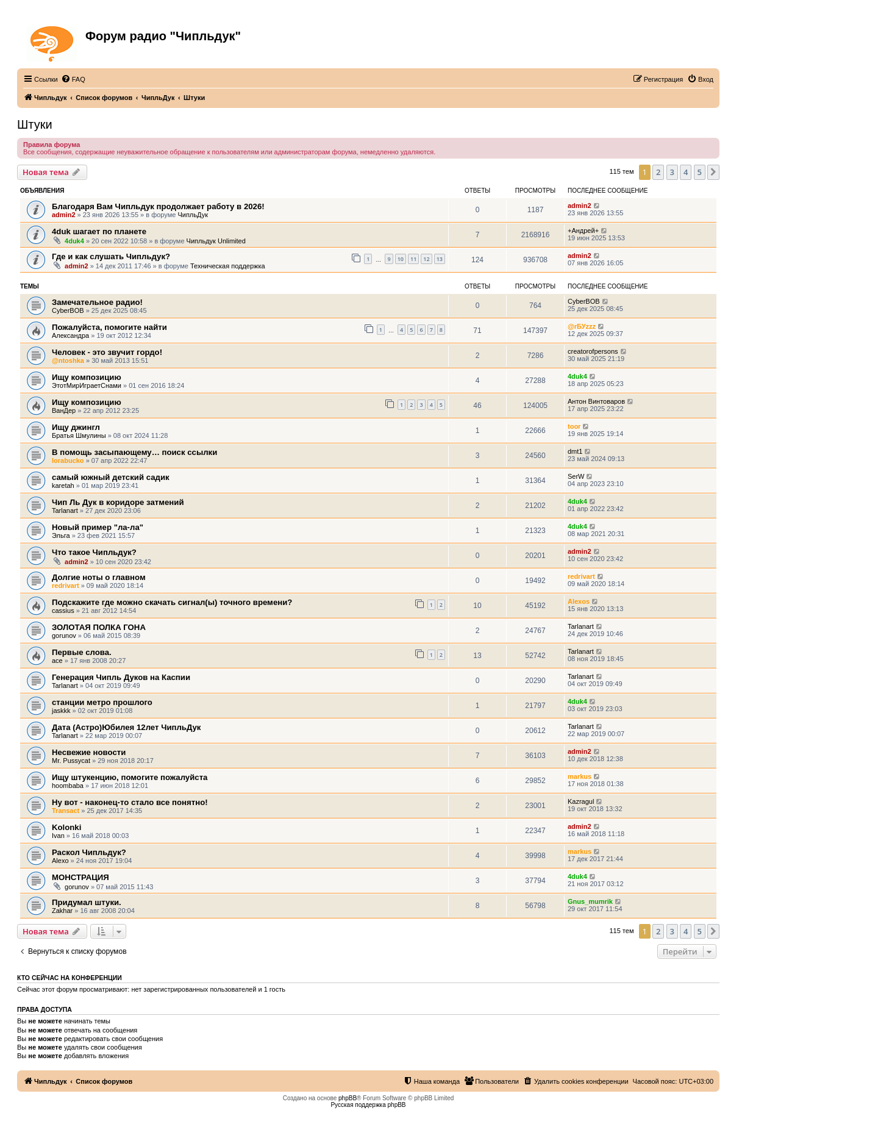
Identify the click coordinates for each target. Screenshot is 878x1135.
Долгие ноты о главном (99, 577)
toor (574, 426)
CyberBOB (68, 310)
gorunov (64, 635)
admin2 (64, 214)
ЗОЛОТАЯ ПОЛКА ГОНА (99, 627)
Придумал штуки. (86, 902)
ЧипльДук (192, 214)
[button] (713, 172)
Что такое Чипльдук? (94, 552)
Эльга (61, 535)
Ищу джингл (76, 427)
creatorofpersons (593, 351)
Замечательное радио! (97, 302)
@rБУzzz (582, 326)
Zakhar (62, 910)
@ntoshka (68, 360)
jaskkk (61, 710)
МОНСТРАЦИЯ (80, 877)
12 (426, 259)
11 (413, 259)
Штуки (34, 124)
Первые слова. (82, 652)
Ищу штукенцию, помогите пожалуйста (129, 777)
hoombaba (68, 785)
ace (57, 660)
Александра (70, 335)
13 (440, 259)
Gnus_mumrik (590, 901)
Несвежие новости (89, 752)
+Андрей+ (583, 230)
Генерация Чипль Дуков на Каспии (121, 677)
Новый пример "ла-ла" (97, 527)
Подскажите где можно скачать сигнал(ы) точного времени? (172, 602)
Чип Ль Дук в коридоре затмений (118, 502)
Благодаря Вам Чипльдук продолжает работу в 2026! (158, 206)
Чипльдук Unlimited (216, 241)
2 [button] (658, 171)
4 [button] (685, 171)
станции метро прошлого (102, 702)
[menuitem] (73, 79)
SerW (576, 476)
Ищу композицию (86, 377)
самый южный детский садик (111, 477)
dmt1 (575, 451)
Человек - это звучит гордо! (107, 352)
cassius (63, 610)
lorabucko (68, 460)
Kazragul (581, 801)
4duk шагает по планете (99, 231)
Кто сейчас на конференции (69, 977)
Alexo (60, 860)
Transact (65, 810)
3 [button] (672, 171)
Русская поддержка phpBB (367, 1104)
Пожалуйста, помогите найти (109, 327)
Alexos (579, 601)
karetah (63, 485)
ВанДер (64, 410)
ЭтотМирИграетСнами (86, 385)
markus (579, 776)
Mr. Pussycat (71, 760)
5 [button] (700, 171)
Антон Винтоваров (596, 401)
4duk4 (74, 241)
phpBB (347, 1098)
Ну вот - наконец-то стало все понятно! (130, 802)
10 (401, 259)
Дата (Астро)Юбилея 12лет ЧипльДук (126, 727)
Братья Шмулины (79, 435)
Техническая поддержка (227, 266)
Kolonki (66, 827)
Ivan (58, 835)
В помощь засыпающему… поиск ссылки (134, 452)
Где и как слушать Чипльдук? (111, 256)
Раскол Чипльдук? (89, 852)
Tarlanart (65, 510)
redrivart (65, 585)
